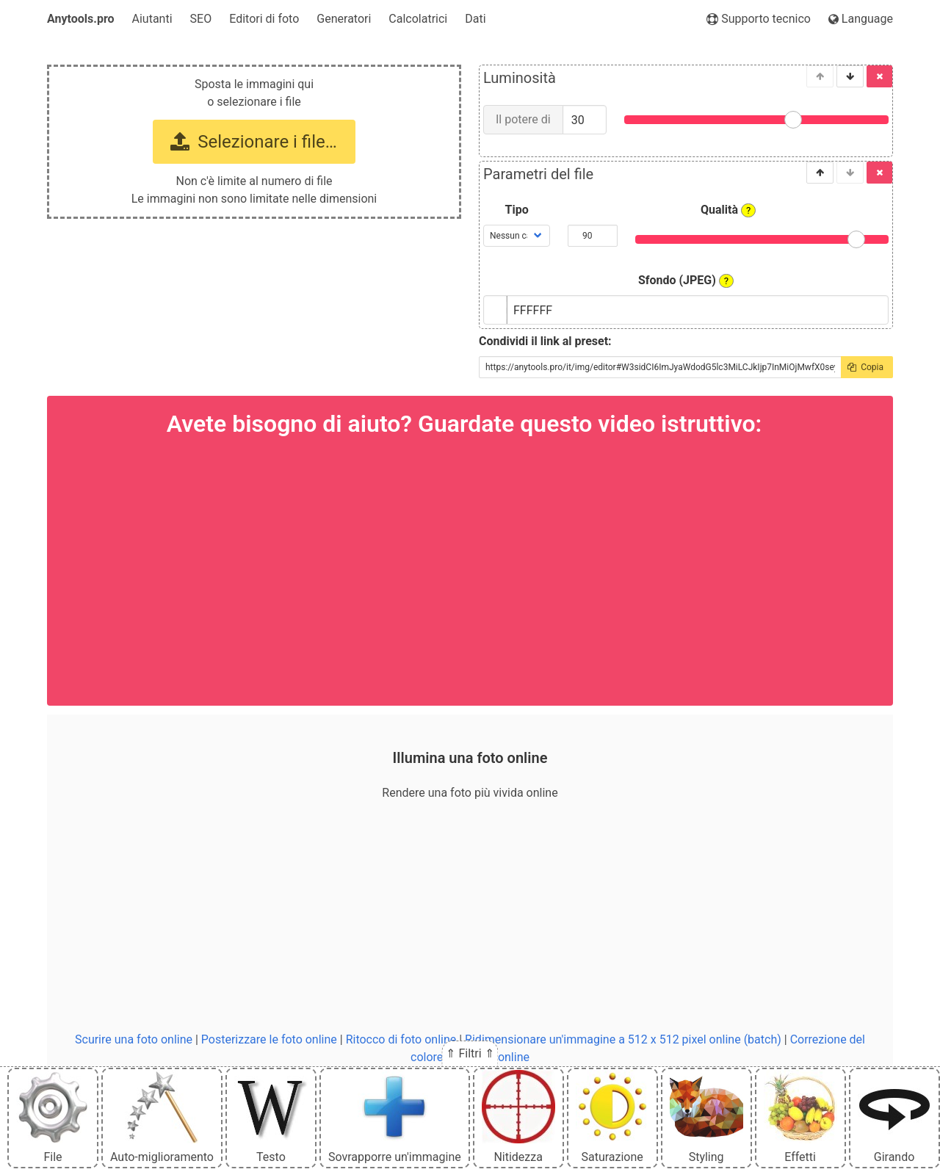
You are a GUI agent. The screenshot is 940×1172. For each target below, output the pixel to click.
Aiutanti (152, 19)
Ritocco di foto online (401, 1039)
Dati (475, 19)
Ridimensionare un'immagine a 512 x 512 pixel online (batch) (623, 1039)
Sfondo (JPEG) (686, 280)
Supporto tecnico (758, 19)
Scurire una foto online (133, 1039)
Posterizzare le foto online (269, 1039)
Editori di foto (264, 19)
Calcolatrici (417, 19)
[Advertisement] (470, 916)
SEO (201, 19)
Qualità (728, 210)
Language (860, 19)
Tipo (517, 210)
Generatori (344, 19)
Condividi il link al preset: (545, 341)
